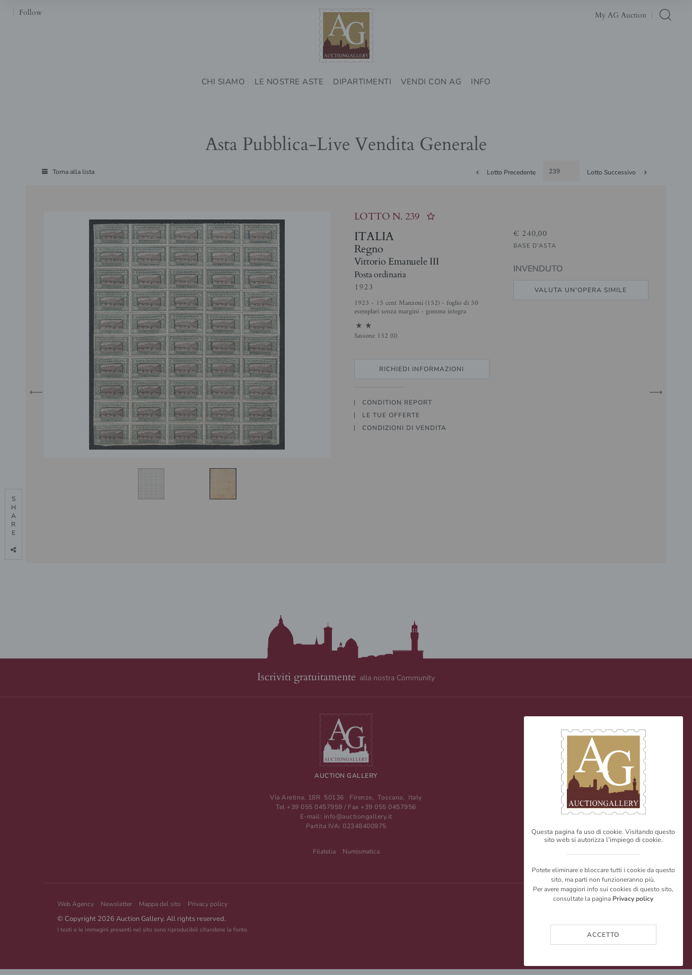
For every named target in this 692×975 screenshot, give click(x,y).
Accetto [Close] (603, 934)
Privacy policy (632, 898)
